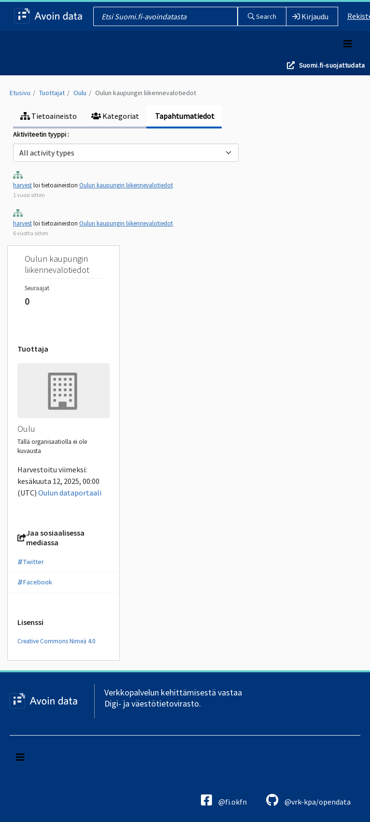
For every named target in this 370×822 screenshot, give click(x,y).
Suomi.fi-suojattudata (332, 65)
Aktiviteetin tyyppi (40, 134)
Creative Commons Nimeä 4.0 (56, 641)
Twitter (30, 561)
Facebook (34, 582)
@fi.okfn (224, 800)
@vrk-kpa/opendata (308, 800)
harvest (22, 185)
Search (262, 16)
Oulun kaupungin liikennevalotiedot (145, 92)
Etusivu (20, 92)
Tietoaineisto (48, 116)
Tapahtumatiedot (184, 116)
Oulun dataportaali (69, 492)
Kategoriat (115, 116)
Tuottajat (52, 92)
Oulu (79, 92)
